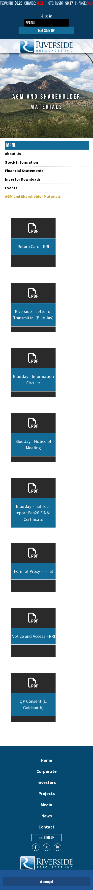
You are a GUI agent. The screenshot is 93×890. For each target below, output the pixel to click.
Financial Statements (24, 170)
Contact (46, 827)
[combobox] (46, 23)
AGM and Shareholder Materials (33, 196)
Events (11, 187)
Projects (46, 793)
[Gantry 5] (46, 46)
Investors (46, 782)
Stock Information (21, 162)
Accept (46, 881)
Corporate (46, 771)
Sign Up (46, 30)
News (46, 816)
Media (46, 805)
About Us (13, 153)
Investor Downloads (23, 179)
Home (46, 760)
